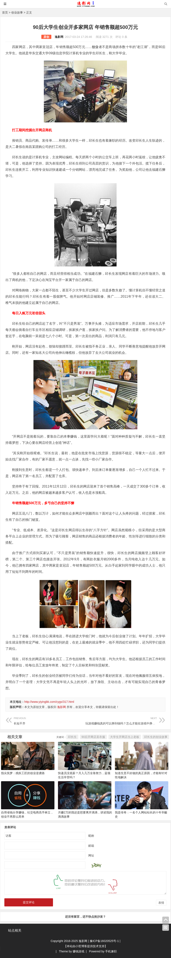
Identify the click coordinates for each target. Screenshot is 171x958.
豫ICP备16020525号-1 (104, 941)
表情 (161, 902)
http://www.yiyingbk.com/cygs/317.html (49, 701)
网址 (91, 855)
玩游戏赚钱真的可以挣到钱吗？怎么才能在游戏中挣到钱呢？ (124, 720)
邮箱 (91, 845)
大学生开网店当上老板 (124, 737)
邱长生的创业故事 (155, 737)
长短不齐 (49, 720)
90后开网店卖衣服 (93, 737)
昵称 (91, 835)
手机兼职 (111, 951)
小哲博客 (81, 946)
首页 (5, 12)
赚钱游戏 (78, 951)
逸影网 (59, 36)
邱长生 (72, 737)
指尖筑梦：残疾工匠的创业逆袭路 (23, 773)
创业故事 (17, 12)
